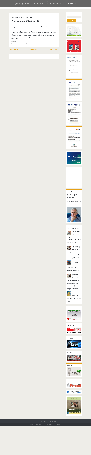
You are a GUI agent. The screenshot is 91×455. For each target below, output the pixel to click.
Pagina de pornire (33, 48)
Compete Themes (38, 453)
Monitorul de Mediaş (50, 450)
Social (20, 42)
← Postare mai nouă (11, 48)
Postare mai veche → (55, 48)
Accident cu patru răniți (23, 21)
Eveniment (14, 42)
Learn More (70, 3)
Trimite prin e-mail (28, 42)
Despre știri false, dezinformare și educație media (73, 224)
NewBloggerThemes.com (55, 453)
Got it (76, 3)
